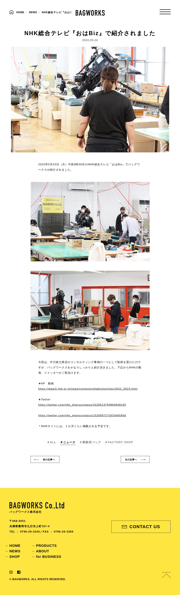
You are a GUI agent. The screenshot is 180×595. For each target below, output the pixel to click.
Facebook (18, 572)
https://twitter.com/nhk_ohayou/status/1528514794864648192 (82, 404)
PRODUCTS (46, 546)
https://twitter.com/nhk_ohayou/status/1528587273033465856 (82, 415)
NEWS (14, 551)
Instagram (11, 572)
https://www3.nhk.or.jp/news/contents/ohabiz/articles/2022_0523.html (88, 388)
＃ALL (51, 442)
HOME (14, 546)
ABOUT (42, 551)
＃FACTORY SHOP (119, 442)
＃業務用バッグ (90, 442)
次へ (131, 459)
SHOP (14, 557)
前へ (49, 459)
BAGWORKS (90, 13)
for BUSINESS (48, 557)
